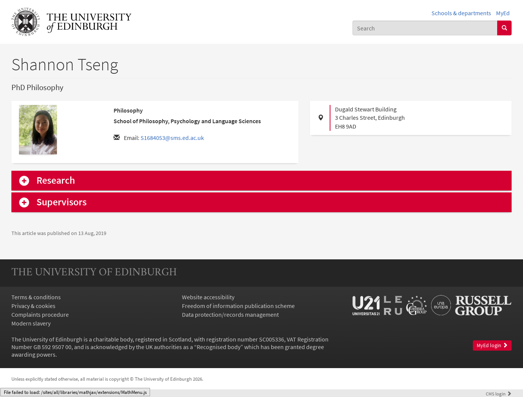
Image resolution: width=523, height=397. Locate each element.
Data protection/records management (230, 314)
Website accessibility (208, 297)
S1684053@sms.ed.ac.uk (172, 137)
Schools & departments (461, 13)
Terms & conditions (36, 297)
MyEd (503, 13)
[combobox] (425, 28)
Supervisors (61, 202)
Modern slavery (31, 323)
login (499, 394)
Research (55, 180)
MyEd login (492, 345)
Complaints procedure (40, 314)
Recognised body (218, 347)
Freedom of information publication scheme (238, 306)
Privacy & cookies (33, 306)
